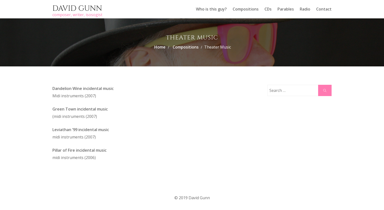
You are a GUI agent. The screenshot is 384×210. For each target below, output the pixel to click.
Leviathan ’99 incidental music (80, 129)
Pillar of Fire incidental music (79, 150)
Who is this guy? (211, 9)
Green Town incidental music (80, 109)
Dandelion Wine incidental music (83, 88)
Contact (324, 9)
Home (160, 47)
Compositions (246, 9)
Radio (305, 9)
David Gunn (77, 8)
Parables (285, 9)
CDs (268, 9)
